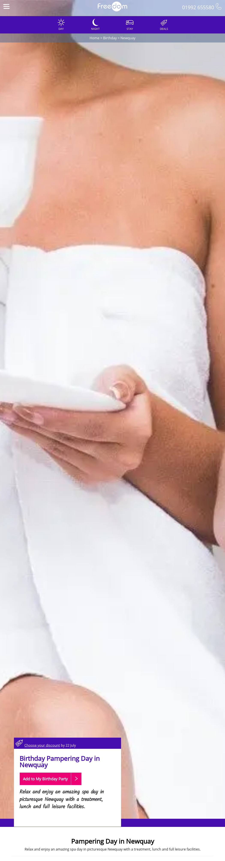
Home (94, 38)
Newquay (127, 38)
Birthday (110, 38)
